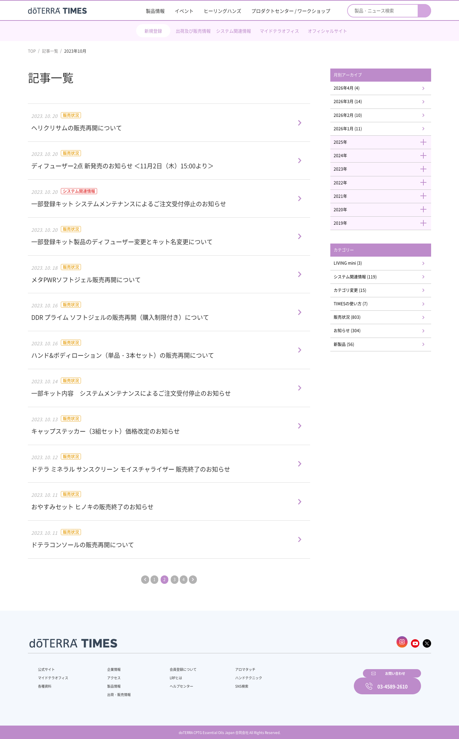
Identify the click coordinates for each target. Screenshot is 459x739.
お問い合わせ (315, 681)
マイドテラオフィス (279, 31)
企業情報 (109, 666)
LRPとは (165, 674)
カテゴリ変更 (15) (359, 307)
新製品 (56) (352, 365)
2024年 (384, 163)
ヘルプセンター (171, 683)
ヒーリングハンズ (222, 10)
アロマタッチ (228, 666)
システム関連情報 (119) (365, 292)
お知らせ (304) (356, 350)
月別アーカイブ (356, 75)
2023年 (384, 177)
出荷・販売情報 (115, 691)
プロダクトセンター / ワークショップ (290, 10)
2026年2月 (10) (356, 119)
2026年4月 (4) (355, 89)
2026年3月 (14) (356, 104)
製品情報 (155, 10)
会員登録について (173, 666)
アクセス (109, 674)
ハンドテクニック (232, 674)
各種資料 (46, 683)
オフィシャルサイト (327, 31)
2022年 (384, 192)
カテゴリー (352, 263)
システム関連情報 (233, 31)
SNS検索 (224, 683)
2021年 (384, 207)
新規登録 (153, 31)
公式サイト (48, 666)
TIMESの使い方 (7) (359, 321)
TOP (32, 51)
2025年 (384, 148)
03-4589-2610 (392, 681)
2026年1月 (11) (356, 133)
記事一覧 (50, 51)
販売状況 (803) (356, 336)
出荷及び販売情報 (193, 31)
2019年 (384, 235)
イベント (184, 10)
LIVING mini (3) (356, 277)
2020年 (384, 221)
